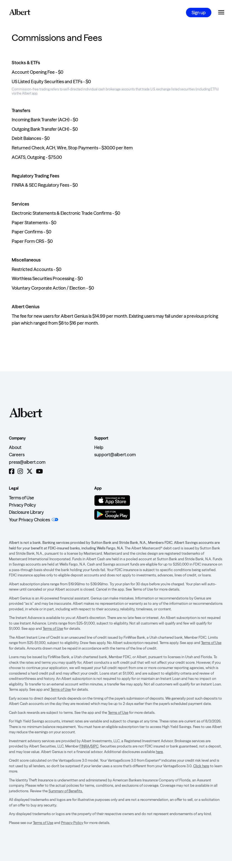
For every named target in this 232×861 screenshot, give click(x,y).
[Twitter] (29, 471)
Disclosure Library (26, 512)
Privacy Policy (22, 504)
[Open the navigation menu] (221, 12)
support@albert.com (115, 454)
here (159, 751)
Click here (201, 766)
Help (98, 447)
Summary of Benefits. (66, 791)
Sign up (199, 12)
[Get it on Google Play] (112, 514)
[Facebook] (11, 471)
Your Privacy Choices (29, 519)
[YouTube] (39, 471)
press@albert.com (27, 462)
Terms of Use (21, 497)
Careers (17, 454)
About (15, 447)
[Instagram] (20, 471)
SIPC (94, 746)
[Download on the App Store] (112, 500)
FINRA (84, 746)
